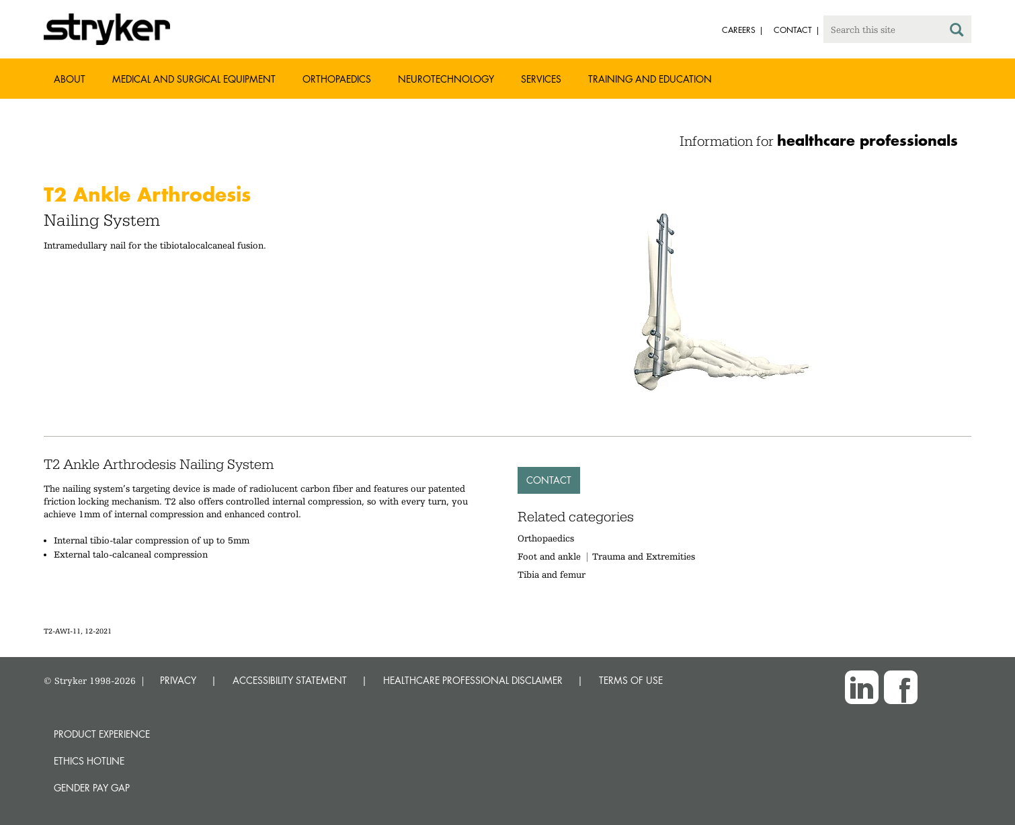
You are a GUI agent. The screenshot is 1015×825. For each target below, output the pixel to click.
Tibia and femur (551, 574)
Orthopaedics (336, 79)
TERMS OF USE (631, 680)
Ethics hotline (89, 760)
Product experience (102, 734)
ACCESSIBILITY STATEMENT (290, 680)
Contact (548, 480)
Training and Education (650, 79)
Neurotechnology (446, 79)
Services (541, 79)
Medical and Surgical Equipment (194, 79)
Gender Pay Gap (92, 787)
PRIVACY (178, 680)
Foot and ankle (549, 556)
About (69, 79)
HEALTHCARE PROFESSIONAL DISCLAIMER (473, 680)
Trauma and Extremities (643, 556)
